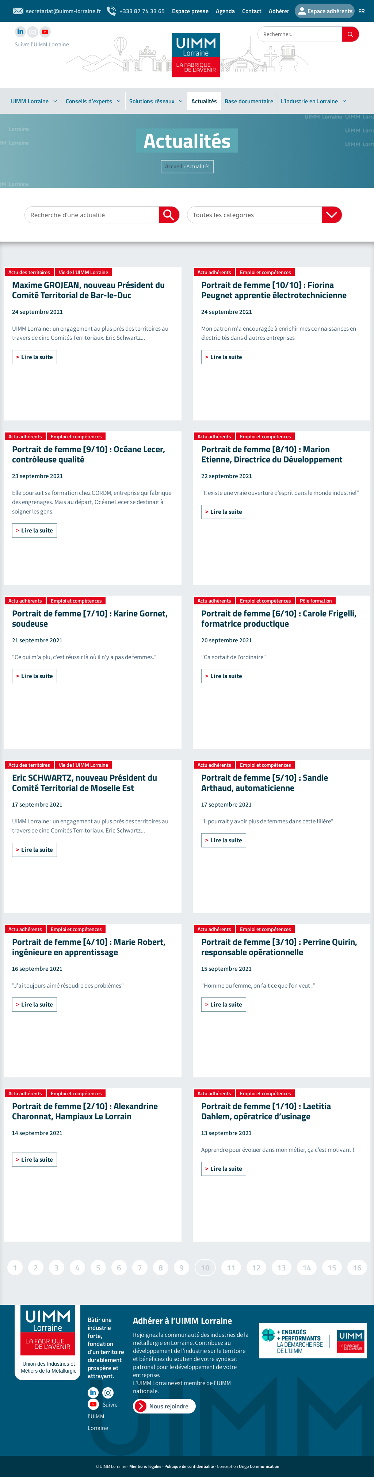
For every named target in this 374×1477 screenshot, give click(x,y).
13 (281, 1266)
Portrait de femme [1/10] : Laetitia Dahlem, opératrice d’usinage (266, 1111)
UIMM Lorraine (34, 101)
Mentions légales (145, 1466)
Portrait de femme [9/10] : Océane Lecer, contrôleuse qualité (88, 454)
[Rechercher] (350, 34)
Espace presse (190, 11)
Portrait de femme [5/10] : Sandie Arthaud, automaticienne (264, 782)
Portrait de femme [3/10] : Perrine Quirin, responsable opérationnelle (279, 946)
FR (361, 11)
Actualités (204, 101)
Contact (252, 11)
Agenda (225, 11)
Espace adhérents (330, 11)
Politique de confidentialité (189, 1466)
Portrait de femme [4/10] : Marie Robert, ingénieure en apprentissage (88, 946)
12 (256, 1266)
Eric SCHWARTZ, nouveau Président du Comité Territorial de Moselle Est (84, 782)
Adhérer (279, 11)
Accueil (173, 166)
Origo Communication (259, 1466)
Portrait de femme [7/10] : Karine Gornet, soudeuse (90, 618)
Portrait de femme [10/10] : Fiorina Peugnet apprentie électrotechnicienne (274, 289)
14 (306, 1266)
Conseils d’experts (94, 101)
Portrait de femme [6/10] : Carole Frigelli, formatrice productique (278, 618)
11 (231, 1266)
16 (357, 1266)
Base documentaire (249, 101)
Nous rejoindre (168, 1406)
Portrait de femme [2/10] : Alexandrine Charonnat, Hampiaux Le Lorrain (85, 1111)
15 (331, 1266)
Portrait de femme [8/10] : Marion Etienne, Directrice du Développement (272, 454)
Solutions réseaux (156, 101)
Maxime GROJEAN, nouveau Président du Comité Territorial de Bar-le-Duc (88, 289)
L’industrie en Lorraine (314, 101)
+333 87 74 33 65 (142, 11)
